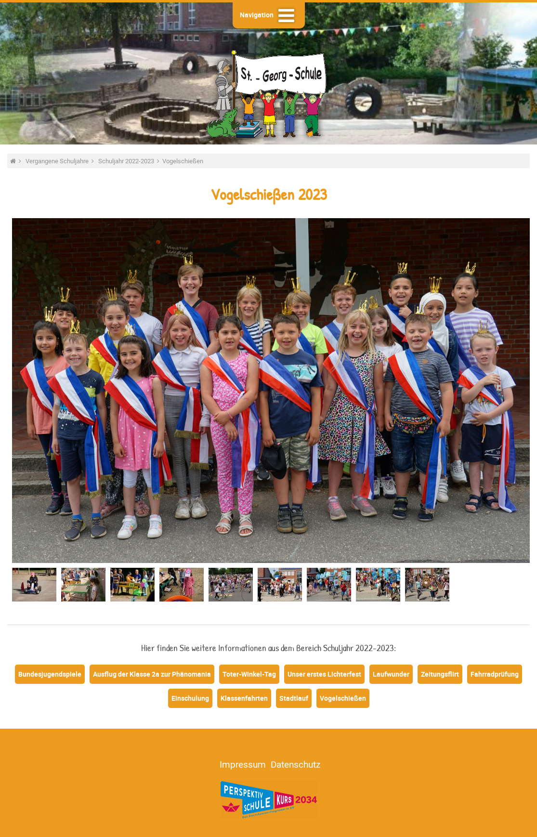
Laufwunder (391, 674)
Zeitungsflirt (440, 674)
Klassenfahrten (244, 698)
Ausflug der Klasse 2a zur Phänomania (152, 674)
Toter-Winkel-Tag (249, 674)
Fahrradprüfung (495, 674)
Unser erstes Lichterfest (324, 674)
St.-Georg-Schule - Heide (268, 92)
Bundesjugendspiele (49, 674)
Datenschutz (295, 764)
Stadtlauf (293, 698)
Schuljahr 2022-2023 (127, 161)
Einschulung (190, 698)
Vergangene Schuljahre (58, 161)
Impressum (243, 764)
